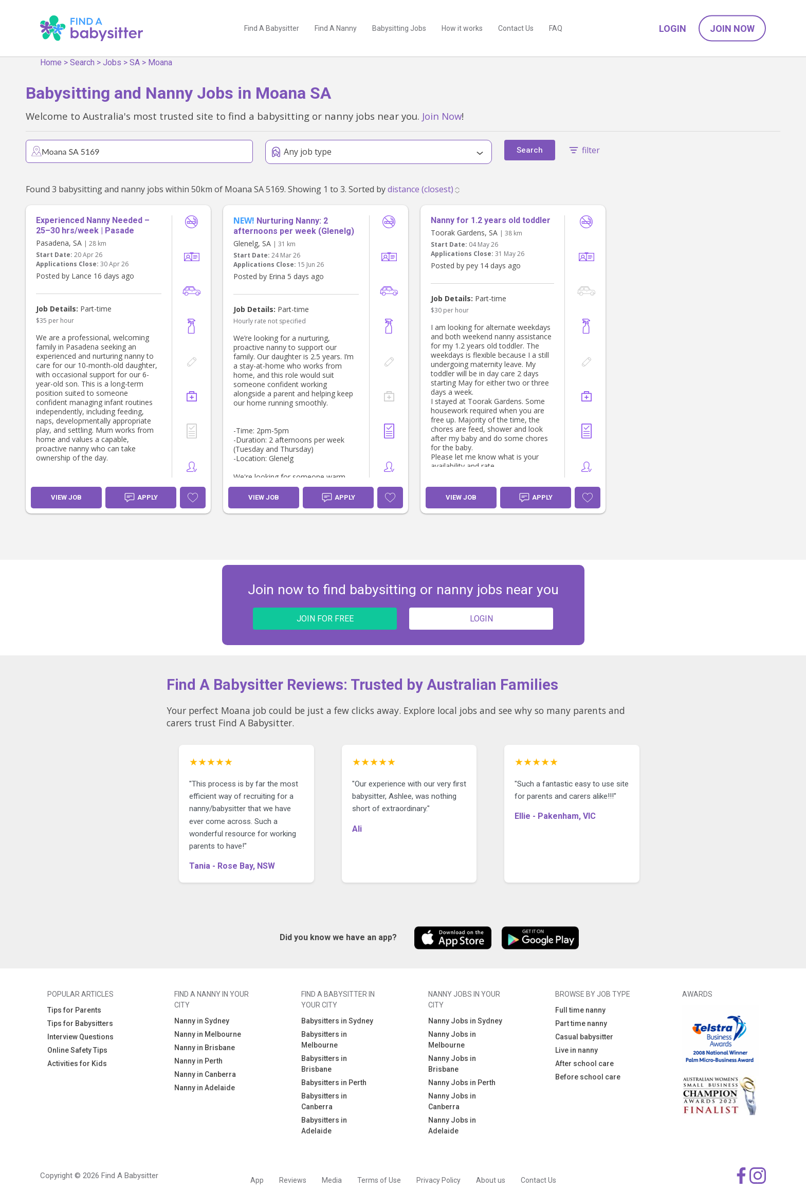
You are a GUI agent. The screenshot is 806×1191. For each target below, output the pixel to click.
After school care (584, 1063)
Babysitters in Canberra (324, 1101)
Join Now (732, 28)
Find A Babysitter (271, 28)
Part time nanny (581, 1023)
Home (51, 62)
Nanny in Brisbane (204, 1047)
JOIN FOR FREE (325, 619)
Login (672, 28)
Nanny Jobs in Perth (462, 1082)
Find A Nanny (336, 28)
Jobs (112, 62)
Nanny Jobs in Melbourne (452, 1039)
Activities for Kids (77, 1063)
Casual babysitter (584, 1037)
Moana (160, 62)
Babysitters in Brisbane (324, 1063)
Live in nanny (576, 1050)
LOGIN (481, 619)
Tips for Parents (74, 1010)
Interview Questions (80, 1037)
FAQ (555, 28)
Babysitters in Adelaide (324, 1125)
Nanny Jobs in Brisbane (452, 1063)
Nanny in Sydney (201, 1021)
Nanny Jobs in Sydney (465, 1021)
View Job (66, 497)
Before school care (587, 1077)
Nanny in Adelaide (204, 1088)
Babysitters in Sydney (337, 1021)
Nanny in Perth (198, 1061)
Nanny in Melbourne (207, 1034)
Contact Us (516, 28)
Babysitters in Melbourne (324, 1039)
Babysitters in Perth (334, 1082)
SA (135, 62)
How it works (462, 28)
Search (82, 62)
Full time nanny (580, 1010)
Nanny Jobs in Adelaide (452, 1125)
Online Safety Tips (77, 1050)
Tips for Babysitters (80, 1023)
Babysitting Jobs (399, 28)
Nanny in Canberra (205, 1074)
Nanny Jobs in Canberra (452, 1101)
